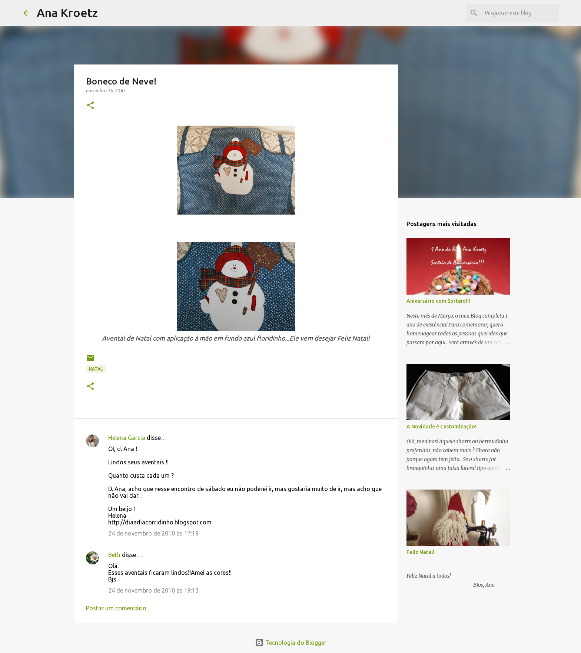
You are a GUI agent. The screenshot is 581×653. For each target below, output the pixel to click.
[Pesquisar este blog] (520, 13)
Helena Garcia (126, 437)
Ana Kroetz (67, 12)
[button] (90, 106)
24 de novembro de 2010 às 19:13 (153, 590)
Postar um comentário (116, 608)
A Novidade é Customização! (441, 427)
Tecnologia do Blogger (290, 642)
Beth (114, 554)
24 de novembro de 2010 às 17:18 (153, 533)
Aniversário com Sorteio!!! (438, 301)
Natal (96, 369)
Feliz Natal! (420, 552)
